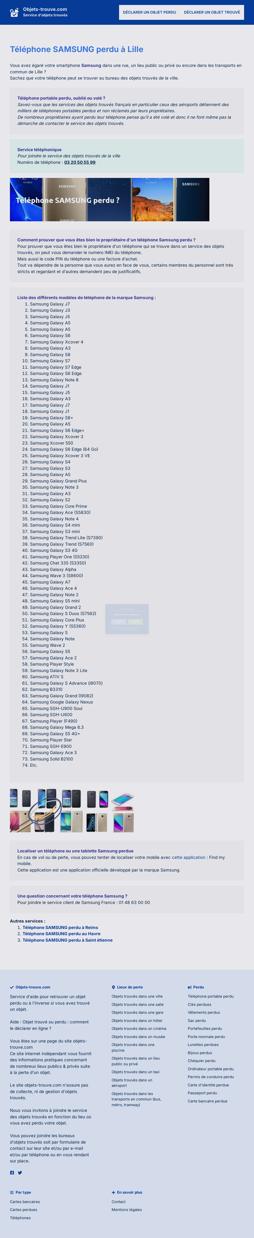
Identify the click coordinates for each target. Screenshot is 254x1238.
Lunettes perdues (203, 1044)
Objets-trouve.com (45, 9)
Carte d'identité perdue (208, 1085)
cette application (188, 857)
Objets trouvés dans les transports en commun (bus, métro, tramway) (136, 1099)
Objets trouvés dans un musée (138, 1036)
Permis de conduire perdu (211, 1076)
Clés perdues (199, 1004)
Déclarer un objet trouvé (212, 12)
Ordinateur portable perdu (211, 1069)
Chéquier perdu (202, 1060)
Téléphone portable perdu (211, 996)
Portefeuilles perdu (205, 1028)
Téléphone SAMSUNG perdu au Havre (61, 933)
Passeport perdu (202, 1093)
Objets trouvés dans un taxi (135, 1071)
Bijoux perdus (200, 1052)
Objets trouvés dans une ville (137, 996)
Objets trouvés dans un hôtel (137, 1020)
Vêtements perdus (204, 1012)
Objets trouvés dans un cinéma (139, 1028)
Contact (119, 1201)
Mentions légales (127, 1209)
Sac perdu (197, 1020)
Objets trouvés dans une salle (138, 1004)
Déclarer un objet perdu (149, 12)
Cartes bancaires (25, 1201)
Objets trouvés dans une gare (137, 1012)
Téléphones (20, 1217)
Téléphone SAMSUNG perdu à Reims (60, 927)
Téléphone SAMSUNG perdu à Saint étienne (68, 940)
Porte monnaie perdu (206, 1036)
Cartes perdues (23, 1209)
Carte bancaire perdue (207, 1101)
